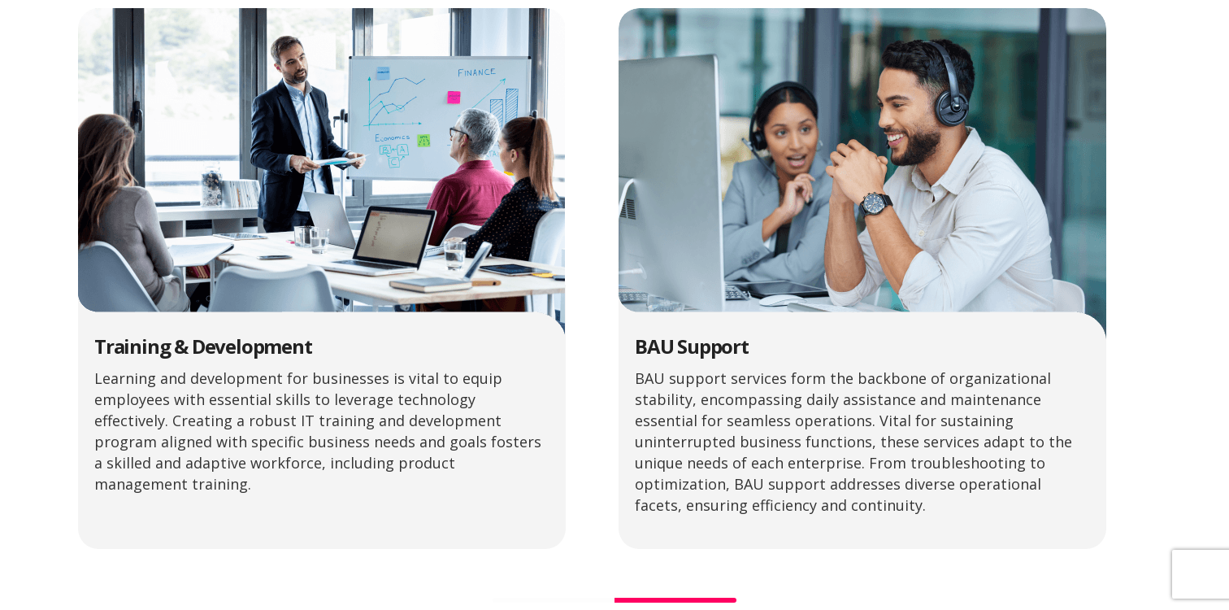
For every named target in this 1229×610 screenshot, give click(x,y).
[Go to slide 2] (675, 600)
